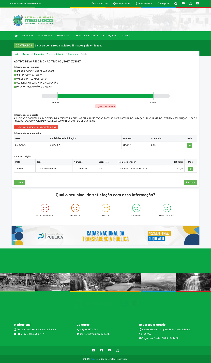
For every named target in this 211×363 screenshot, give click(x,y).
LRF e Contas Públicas (86, 35)
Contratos (73, 54)
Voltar (19, 182)
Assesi (93, 359)
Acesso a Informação (33, 54)
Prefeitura (27, 35)
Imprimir (190, 182)
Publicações (109, 35)
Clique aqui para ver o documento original (36, 127)
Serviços (125, 35)
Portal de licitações (56, 54)
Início (16, 54)
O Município (45, 35)
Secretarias (63, 35)
